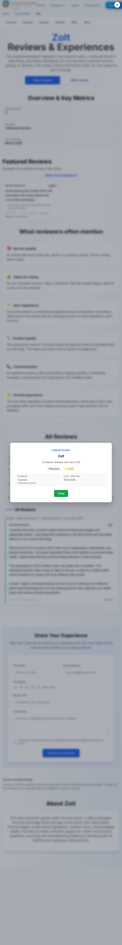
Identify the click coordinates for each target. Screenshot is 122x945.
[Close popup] (117, 5)
